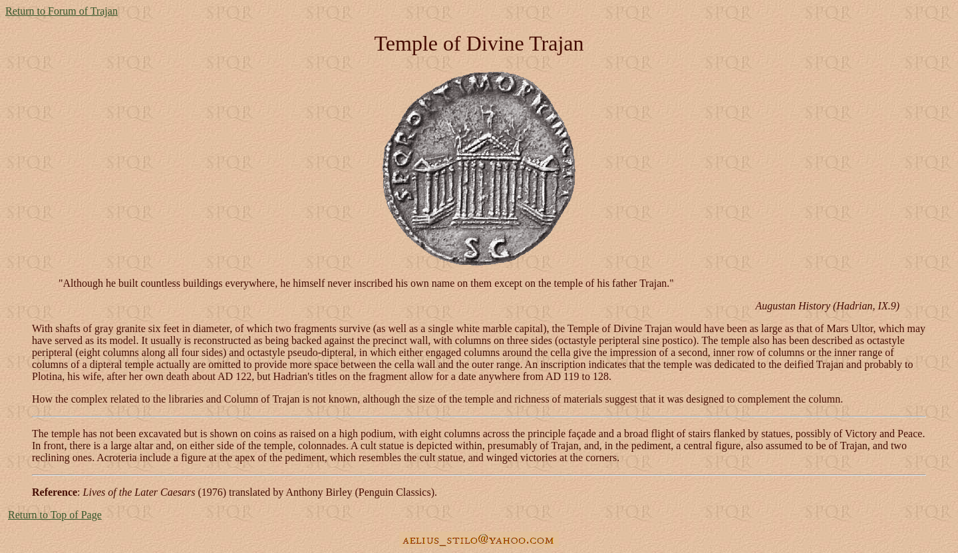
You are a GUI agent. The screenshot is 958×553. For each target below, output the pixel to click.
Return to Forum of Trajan (61, 11)
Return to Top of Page (55, 514)
